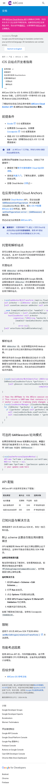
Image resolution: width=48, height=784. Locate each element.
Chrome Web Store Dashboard (14, 758)
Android (5, 774)
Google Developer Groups (12, 710)
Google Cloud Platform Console (14, 737)
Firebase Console (9, 746)
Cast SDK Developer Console (13, 754)
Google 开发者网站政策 (34, 690)
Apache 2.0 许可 (39, 688)
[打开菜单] (4, 3)
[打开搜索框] (43, 3)
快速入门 (17, 175)
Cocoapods (12, 131)
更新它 (22, 26)
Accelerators (7, 718)
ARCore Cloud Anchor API (16, 19)
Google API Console (10, 733)
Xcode (10, 123)
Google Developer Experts (12, 714)
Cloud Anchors (17, 199)
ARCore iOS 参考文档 (16, 676)
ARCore (18, 3)
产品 (10, 57)
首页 (3, 57)
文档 (4, 11)
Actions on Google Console (13, 750)
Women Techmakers (10, 722)
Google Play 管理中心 (10, 742)
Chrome (5, 778)
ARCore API (41, 26)
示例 (26, 183)
